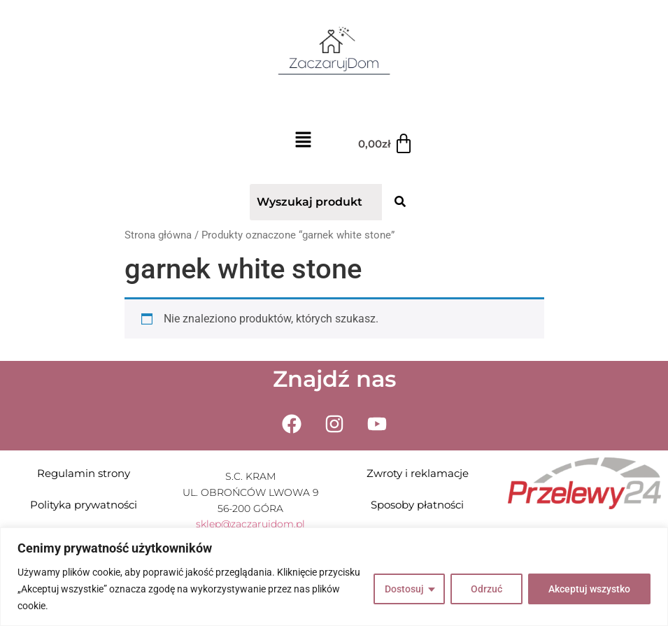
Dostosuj (404, 589)
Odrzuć (486, 589)
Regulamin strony (83, 473)
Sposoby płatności (417, 504)
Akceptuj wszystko (589, 589)
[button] (303, 141)
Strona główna (158, 235)
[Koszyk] (386, 144)
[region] (334, 576)
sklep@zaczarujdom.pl (250, 524)
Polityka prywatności (83, 504)
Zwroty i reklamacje (418, 473)
